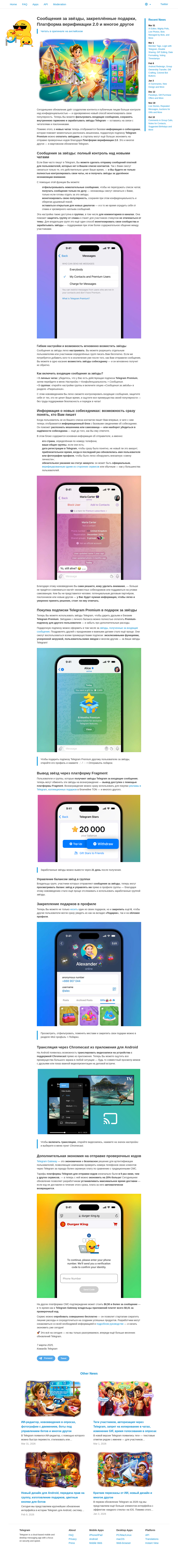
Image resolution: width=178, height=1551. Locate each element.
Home (13, 4)
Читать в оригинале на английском (62, 31)
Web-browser (123, 1543)
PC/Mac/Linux (123, 1535)
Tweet (63, 1358)
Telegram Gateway (47, 1161)
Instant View (152, 1543)
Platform (150, 1530)
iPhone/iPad (96, 1535)
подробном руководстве (110, 1323)
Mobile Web (95, 1543)
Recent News (157, 19)
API (46, 4)
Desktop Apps (124, 1530)
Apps (35, 4)
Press (72, 1543)
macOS (120, 1539)
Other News (89, 1373)
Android (93, 1539)
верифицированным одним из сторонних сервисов (70, 466)
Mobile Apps (96, 1530)
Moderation (59, 4)
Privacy (73, 1539)
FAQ (24, 4)
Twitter (162, 4)
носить (74, 909)
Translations (152, 1539)
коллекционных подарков (62, 789)
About (72, 1530)
